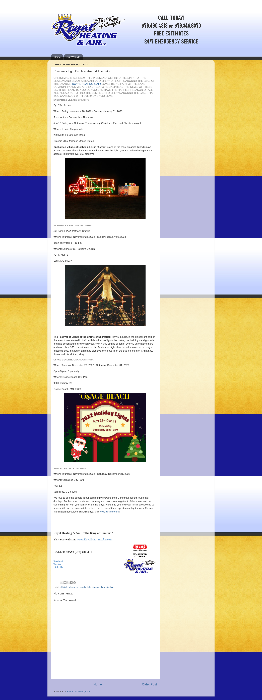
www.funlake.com (109, 511)
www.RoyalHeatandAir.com (94, 539)
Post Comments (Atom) (79, 691)
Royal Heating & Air (86, 83)
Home (57, 57)
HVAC (64, 587)
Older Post (149, 684)
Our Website (73, 57)
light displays (107, 587)
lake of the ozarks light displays (84, 587)
